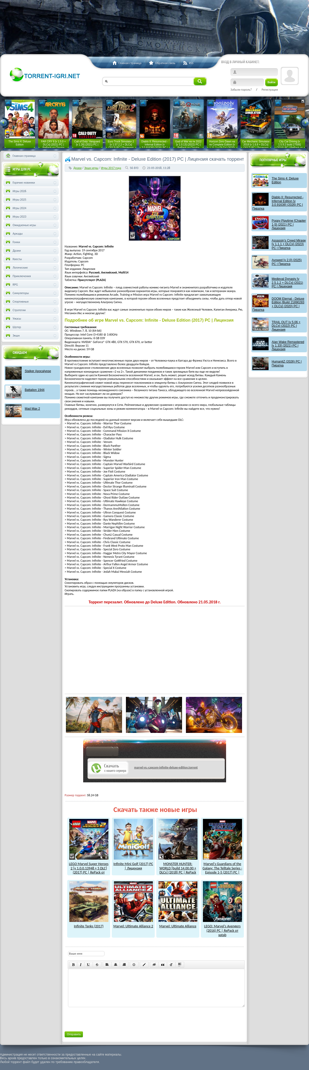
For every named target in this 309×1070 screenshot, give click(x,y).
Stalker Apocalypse (38, 371)
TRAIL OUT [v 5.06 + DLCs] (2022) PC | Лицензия (286, 325)
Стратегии (15, 310)
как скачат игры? (102, 752)
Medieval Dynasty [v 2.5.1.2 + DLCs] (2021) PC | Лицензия (287, 282)
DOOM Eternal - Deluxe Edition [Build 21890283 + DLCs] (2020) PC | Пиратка (278, 304)
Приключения (18, 276)
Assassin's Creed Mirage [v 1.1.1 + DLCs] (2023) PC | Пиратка (289, 244)
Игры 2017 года (111, 168)
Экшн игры (91, 168)
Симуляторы (17, 293)
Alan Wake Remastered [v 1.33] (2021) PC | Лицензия (288, 345)
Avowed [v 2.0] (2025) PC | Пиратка (287, 262)
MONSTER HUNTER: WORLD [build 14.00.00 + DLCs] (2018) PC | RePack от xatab (178, 868)
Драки (77, 168)
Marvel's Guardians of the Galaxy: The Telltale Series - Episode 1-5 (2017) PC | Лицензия (222, 868)
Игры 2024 (15, 208)
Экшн (12, 335)
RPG (11, 284)
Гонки (12, 242)
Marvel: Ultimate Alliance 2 (133, 924)
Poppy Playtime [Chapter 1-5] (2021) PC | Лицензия (289, 224)
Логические (16, 267)
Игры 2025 (15, 199)
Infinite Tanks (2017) (88, 924)
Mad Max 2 (32, 408)
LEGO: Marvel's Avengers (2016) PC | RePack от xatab (222, 928)
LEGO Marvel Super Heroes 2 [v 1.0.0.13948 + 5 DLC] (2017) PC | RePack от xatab (88, 868)
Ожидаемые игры (20, 225)
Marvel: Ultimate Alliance (178, 924)
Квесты (13, 259)
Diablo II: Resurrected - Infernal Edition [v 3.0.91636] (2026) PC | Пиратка (277, 202)
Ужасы (13, 318)
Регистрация (270, 89)
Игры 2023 (15, 216)
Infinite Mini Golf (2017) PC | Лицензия (133, 863)
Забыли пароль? (241, 89)
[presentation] (107, 1018)
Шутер (13, 327)
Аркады (14, 233)
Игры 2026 (15, 191)
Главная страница (20, 156)
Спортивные (17, 301)
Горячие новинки (20, 182)
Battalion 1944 (35, 390)
